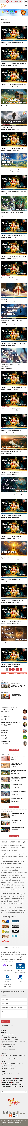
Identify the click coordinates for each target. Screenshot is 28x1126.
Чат (22, 6)
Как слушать (16, 1082)
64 (17, 1)
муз (19, 1)
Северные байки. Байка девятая (11, 430)
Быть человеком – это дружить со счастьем (12, 321)
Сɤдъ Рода (4, 299)
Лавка (21, 1080)
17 (17, 669)
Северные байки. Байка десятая (11, 409)
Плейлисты (19, 1078)
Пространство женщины (9, 1044)
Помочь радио (6, 1086)
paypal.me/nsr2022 (20, 983)
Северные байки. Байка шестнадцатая (13, 191)
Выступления (5, 1057)
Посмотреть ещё (14, 749)
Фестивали (22, 1055)
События (3, 1053)
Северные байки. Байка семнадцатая (13, 148)
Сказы (3, 1071)
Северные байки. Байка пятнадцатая (13, 235)
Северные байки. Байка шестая (11, 536)
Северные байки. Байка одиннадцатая (13, 387)
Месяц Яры (4, 643)
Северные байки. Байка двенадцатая (13, 343)
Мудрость (3, 216)
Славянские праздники (8, 1042)
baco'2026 (4, 1124)
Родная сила (5, 558)
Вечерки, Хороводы (14, 1058)
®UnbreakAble (16, 1124)
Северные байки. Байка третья (11, 621)
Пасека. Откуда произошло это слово (13, 106)
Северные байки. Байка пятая (10, 579)
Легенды (17, 1073)
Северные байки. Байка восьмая (11, 472)
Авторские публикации (6, 44)
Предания (5, 1073)
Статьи (3, 1061)
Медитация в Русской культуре (11, 451)
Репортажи (22, 1041)
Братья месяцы (6, 1039)
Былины (4, 1074)
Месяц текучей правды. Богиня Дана (13, 494)
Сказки (11, 1073)
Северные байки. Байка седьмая (11, 515)
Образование (11, 1063)
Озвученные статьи (7, 1046)
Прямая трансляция (8, 1078)
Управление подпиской (9, 1084)
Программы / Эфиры (7, 1034)
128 (15, 1)
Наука (10, 1065)
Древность (20, 1063)
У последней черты (7, 127)
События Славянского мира (9, 1055)
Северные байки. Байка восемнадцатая (13, 84)
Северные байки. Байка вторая (11, 664)
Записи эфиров (6, 1036)
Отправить (5, 1021)
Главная (3, 1030)
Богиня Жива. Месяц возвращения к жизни (12, 213)
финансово (19, 961)
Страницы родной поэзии (9, 1049)
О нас (20, 1084)
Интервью (15, 1039)
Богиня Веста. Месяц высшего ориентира (11, 365)
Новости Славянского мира (9, 1037)
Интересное (3, 108)
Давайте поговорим (7, 1048)
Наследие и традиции (8, 1068)
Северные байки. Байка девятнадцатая (13, 63)
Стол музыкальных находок (9, 1041)
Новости (3, 1032)
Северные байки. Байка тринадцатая (13, 278)
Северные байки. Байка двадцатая (12, 42)
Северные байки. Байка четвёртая (12, 600)
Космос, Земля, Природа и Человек (12, 170)
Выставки (4, 1058)
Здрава (4, 1063)
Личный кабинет (18, 1086)
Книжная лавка (19, 1048)
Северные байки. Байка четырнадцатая (13, 256)
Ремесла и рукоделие (8, 1066)
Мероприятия (6, 1082)
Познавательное (15, 1057)
